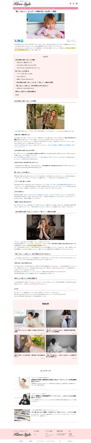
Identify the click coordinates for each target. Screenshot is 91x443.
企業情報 (20, 441)
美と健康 (70, 433)
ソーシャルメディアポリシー (50, 441)
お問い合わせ (70, 441)
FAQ (60, 441)
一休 (46, 433)
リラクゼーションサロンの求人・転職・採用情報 (61, 434)
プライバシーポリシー (40, 441)
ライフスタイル (71, 436)
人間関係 (16, 8)
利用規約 (30, 441)
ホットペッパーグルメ (49, 434)
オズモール (48, 436)
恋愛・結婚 (23, 8)
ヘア (35, 433)
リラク (35, 434)
